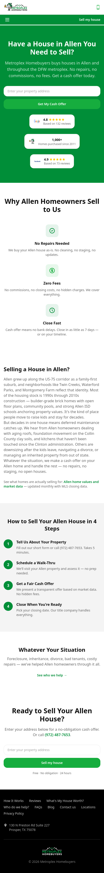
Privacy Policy (14, 813)
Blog (51, 807)
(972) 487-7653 (57, 734)
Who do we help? (16, 807)
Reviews (35, 801)
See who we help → (52, 675)
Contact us (68, 807)
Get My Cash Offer (52, 104)
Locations (88, 807)
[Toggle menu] (7, 19)
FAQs (38, 807)
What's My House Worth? (65, 801)
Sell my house (89, 19)
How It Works (14, 801)
